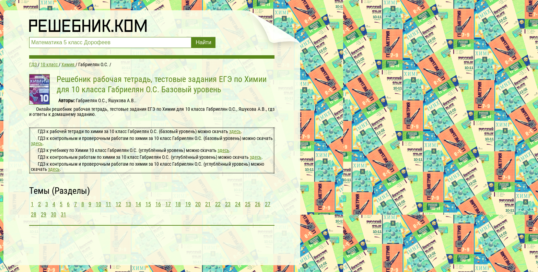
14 (138, 204)
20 (198, 204)
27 (267, 204)
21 (208, 204)
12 (118, 204)
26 (257, 204)
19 (188, 204)
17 (168, 204)
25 (247, 204)
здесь (235, 131)
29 (43, 214)
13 (128, 204)
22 (218, 204)
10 (98, 204)
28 (33, 214)
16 (158, 204)
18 (178, 204)
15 (148, 204)
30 (53, 214)
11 (108, 204)
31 (63, 214)
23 (228, 204)
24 (238, 204)
